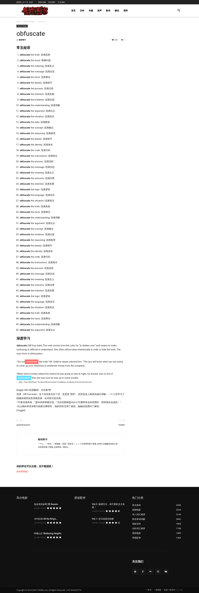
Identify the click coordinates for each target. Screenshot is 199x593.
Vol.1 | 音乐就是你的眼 (103, 519)
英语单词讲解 (28, 21)
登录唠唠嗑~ (22, 471)
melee (121, 424)
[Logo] (35, 10)
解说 (117, 10)
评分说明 (51, 2)
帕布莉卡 (22, 40)
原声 (99, 10)
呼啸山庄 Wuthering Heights (47, 533)
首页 (73, 10)
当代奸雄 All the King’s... (46, 519)
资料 (125, 10)
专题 (91, 10)
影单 (108, 10)
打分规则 (61, 2)
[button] (179, 10)
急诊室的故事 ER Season (46, 504)
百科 (82, 10)
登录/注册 (42, 2)
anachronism (23, 424)
